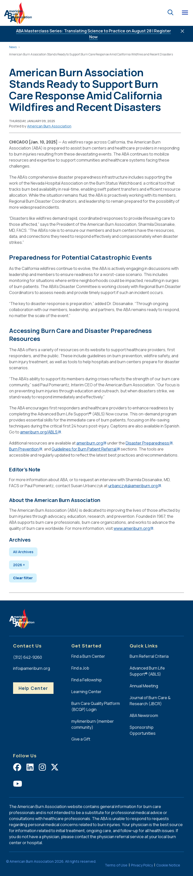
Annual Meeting (144, 686)
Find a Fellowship (86, 680)
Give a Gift (80, 739)
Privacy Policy (142, 865)
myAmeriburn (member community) (92, 724)
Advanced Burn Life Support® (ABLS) (147, 671)
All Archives (23, 551)
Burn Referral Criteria (149, 656)
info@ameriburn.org (31, 668)
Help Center (33, 688)
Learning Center (86, 691)
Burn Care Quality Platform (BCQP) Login (95, 706)
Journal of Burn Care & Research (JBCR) (150, 700)
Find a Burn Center (88, 656)
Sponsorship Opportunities (143, 730)
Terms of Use (116, 865)
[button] (49, 126)
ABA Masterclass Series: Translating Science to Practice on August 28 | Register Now (93, 34)
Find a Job (80, 668)
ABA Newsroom (144, 715)
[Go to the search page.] (170, 12)
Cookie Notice (168, 865)
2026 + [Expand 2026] (19, 564)
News (13, 47)
